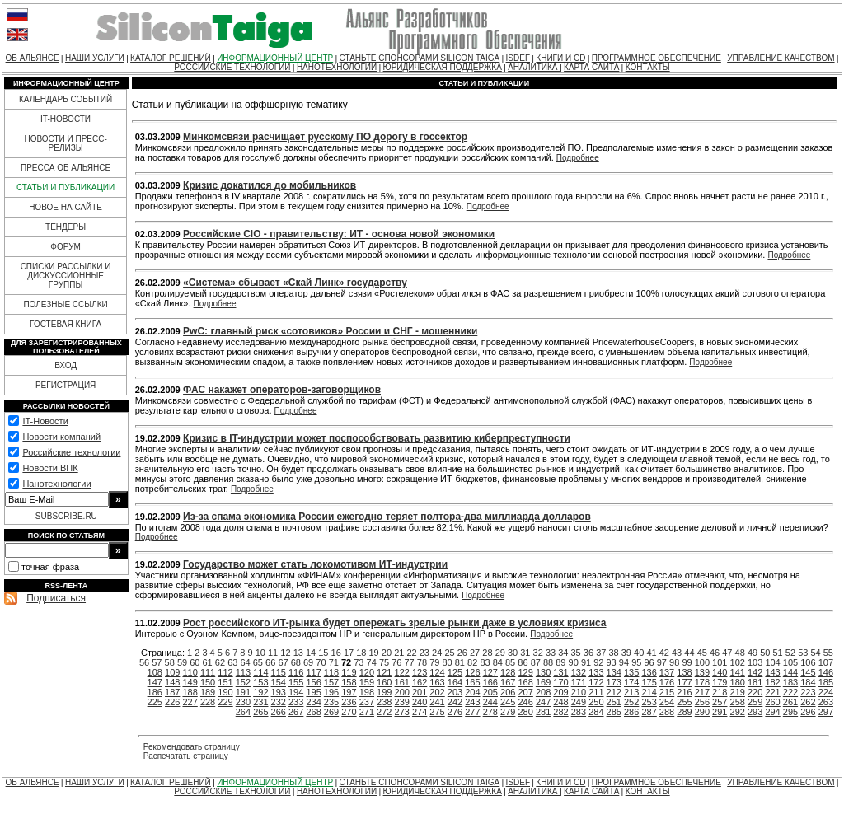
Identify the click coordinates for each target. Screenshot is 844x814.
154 (278, 682)
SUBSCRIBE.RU (66, 516)
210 (578, 692)
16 (336, 652)
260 (772, 702)
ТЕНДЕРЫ (65, 227)
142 (755, 672)
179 (719, 682)
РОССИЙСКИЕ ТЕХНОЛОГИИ (232, 67)
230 (243, 702)
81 (460, 662)
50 (765, 652)
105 (790, 662)
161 (402, 682)
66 (270, 662)
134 (614, 672)
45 (702, 652)
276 (455, 712)
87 (536, 662)
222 (790, 692)
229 (225, 702)
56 (144, 662)
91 (586, 662)
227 (189, 702)
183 (790, 682)
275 (436, 712)
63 (232, 662)
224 (825, 692)
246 (525, 702)
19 (374, 652)
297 (825, 712)
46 (715, 652)
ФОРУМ (65, 246)
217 (702, 692)
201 (419, 692)
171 (578, 682)
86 (523, 662)
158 (348, 682)
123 (419, 672)
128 (507, 672)
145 (807, 672)
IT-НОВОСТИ (65, 119)
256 (702, 702)
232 (278, 702)
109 (172, 672)
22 (411, 652)
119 (348, 672)
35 (576, 652)
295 (790, 712)
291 (719, 712)
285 (614, 712)
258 (737, 702)
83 (485, 662)
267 (295, 712)
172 (595, 682)
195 (313, 692)
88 (548, 662)
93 (612, 662)
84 (498, 662)
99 (687, 662)
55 (828, 652)
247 (543, 702)
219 (737, 692)
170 (560, 682)
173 (614, 682)
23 (424, 652)
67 (283, 662)
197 (348, 692)
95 (636, 662)
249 (578, 702)
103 (755, 662)
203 (455, 692)
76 (396, 662)
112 (225, 672)
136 (648, 672)
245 (507, 702)
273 (402, 712)
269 (331, 712)
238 (384, 702)
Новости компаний (61, 437)
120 (366, 672)
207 (525, 692)
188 (189, 692)
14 (311, 652)
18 (361, 652)
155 (295, 682)
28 (487, 652)
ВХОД (65, 365)
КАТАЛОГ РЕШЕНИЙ (170, 58)
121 (384, 672)
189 (207, 692)
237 (366, 702)
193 (278, 692)
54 (815, 652)
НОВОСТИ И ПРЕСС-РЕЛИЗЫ (65, 143)
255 (684, 702)
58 (170, 662)
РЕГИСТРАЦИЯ (65, 385)
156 (313, 682)
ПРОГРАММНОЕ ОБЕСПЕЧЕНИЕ (656, 58)
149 (189, 682)
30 (513, 652)
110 (189, 672)
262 (807, 702)
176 (666, 682)
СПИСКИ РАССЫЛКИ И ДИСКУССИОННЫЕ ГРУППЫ (66, 275)
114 (260, 672)
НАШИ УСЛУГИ (94, 58)
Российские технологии (71, 452)
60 (194, 662)
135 (631, 672)
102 (737, 662)
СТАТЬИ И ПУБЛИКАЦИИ (65, 187)
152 (243, 682)
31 (525, 652)
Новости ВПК (49, 468)
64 (245, 662)
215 (666, 692)
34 (563, 652)
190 (225, 692)
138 (684, 672)
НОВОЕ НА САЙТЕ (65, 207)
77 (410, 662)
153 (260, 682)
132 (578, 672)
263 (825, 702)
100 (702, 662)
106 (807, 662)
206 (507, 692)
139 (702, 672)
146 (825, 672)
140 (719, 672)
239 (402, 702)
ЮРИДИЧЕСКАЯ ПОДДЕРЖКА (442, 67)
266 (278, 712)
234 (313, 702)
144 (790, 672)
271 (366, 712)
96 (649, 662)
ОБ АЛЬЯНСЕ (32, 58)
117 (313, 672)
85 (510, 662)
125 (455, 672)
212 (614, 692)
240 (419, 702)
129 (525, 672)
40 (639, 652)
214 (648, 692)
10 (260, 652)
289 (684, 712)
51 (778, 652)
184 (807, 682)
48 (740, 652)
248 (560, 702)
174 (631, 682)
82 (472, 662)
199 (384, 692)
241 (436, 702)
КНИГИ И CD (560, 58)
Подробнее (577, 157)
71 (334, 662)
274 (419, 712)
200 (402, 692)
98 (674, 662)
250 (595, 702)
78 (422, 662)
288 (666, 712)
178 (702, 682)
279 (507, 712)
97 (662, 662)
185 (825, 682)
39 (626, 652)
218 (719, 692)
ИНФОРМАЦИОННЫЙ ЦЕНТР (275, 58)
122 (402, 672)
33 (551, 652)
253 (648, 702)
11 (273, 652)
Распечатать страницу (185, 755)
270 (348, 712)
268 (313, 712)
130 (543, 672)
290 (702, 712)
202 (436, 692)
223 (807, 692)
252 (631, 702)
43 (677, 652)
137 (666, 672)
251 (614, 702)
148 (172, 682)
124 (436, 672)
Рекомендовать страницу (191, 746)
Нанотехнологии (56, 484)
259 (755, 702)
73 (358, 662)
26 (462, 652)
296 (807, 712)
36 (588, 652)
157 (331, 682)
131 (560, 672)
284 (595, 712)
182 (772, 682)
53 (803, 652)
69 (308, 662)
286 (631, 712)
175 (648, 682)
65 (258, 662)
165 (472, 682)
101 (719, 662)
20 (387, 652)
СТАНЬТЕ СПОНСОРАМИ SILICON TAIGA (420, 58)
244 (490, 702)
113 (243, 672)
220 (755, 692)
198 (366, 692)
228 (207, 702)
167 (507, 682)
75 (384, 662)
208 (543, 692)
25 (449, 652)
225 (155, 702)
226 (172, 702)
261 (790, 702)
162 (419, 682)
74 (372, 662)
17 (349, 652)
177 (684, 682)
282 (560, 712)
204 (472, 692)
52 (790, 652)
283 (578, 712)
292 (737, 712)
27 (475, 652)
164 (455, 682)
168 (525, 682)
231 (260, 702)
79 (434, 662)
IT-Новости (45, 421)
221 (772, 692)
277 (472, 712)
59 (182, 662)
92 (598, 662)
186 (155, 692)
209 (560, 692)
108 (155, 672)
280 (525, 712)
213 (631, 692)
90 (574, 662)
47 (727, 652)
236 (348, 702)
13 (298, 652)
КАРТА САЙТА (591, 67)
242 (455, 702)
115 (278, 672)
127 (490, 672)
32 (538, 652)
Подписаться (56, 598)
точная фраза (50, 567)
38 (613, 652)
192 (260, 692)
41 (651, 652)
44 (689, 652)
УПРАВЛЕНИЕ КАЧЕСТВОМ (780, 58)
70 (321, 662)
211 (595, 692)
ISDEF (518, 58)
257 (719, 702)
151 (225, 682)
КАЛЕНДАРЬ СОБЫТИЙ (65, 99)
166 (490, 682)
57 (157, 662)
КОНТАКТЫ (648, 67)
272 (384, 712)
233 (295, 702)
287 (648, 712)
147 (155, 682)
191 (243, 692)
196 (331, 692)
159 (366, 682)
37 (601, 652)
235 (331, 702)
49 (752, 652)
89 (560, 662)
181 (755, 682)
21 (399, 652)
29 (500, 652)
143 (772, 672)
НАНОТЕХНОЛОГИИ (337, 67)
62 (220, 662)
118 (331, 672)
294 (772, 712)
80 (447, 662)
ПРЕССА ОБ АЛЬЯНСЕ (65, 167)
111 (207, 672)
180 (737, 682)
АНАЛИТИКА (534, 67)
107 (825, 662)
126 (472, 672)
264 (243, 712)
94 (624, 662)
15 (323, 652)
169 (543, 682)
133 (595, 672)
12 (285, 652)
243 (472, 702)
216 (684, 692)
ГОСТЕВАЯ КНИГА (65, 324)
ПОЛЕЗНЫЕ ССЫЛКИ (65, 304)
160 (384, 682)
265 (260, 712)
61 (208, 662)
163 (436, 682)
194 (295, 692)
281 (543, 712)
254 (666, 702)
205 (490, 692)
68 (296, 662)
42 (664, 652)
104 (772, 662)
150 (207, 682)
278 (490, 712)
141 (737, 672)
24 (437, 652)
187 (172, 692)
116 (295, 672)
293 (755, 712)
